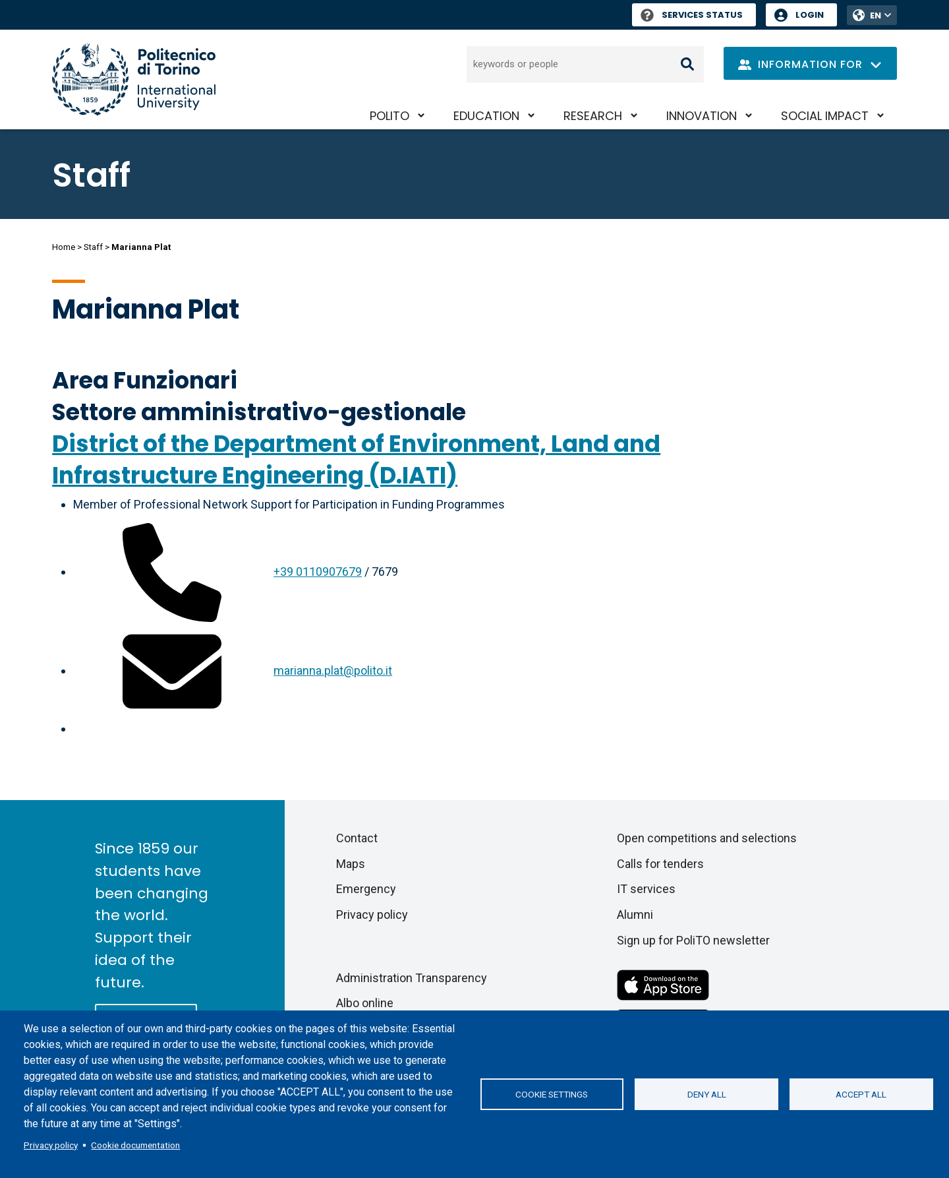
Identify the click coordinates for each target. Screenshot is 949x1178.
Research (592, 116)
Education (486, 116)
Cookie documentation (135, 1145)
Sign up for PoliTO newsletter (693, 940)
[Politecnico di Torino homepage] (134, 79)
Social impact (825, 116)
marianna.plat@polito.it (332, 670)
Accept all (861, 1094)
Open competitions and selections (707, 838)
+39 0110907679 (317, 571)
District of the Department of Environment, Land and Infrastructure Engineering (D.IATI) (356, 459)
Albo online (364, 1003)
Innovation (701, 116)
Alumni (635, 914)
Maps (350, 864)
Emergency (366, 889)
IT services (646, 889)
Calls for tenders (660, 864)
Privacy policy (51, 1145)
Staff (93, 247)
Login (809, 15)
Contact (357, 838)
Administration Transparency (411, 978)
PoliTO (389, 116)
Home (63, 247)
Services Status (692, 15)
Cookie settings (551, 1094)
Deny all (706, 1094)
